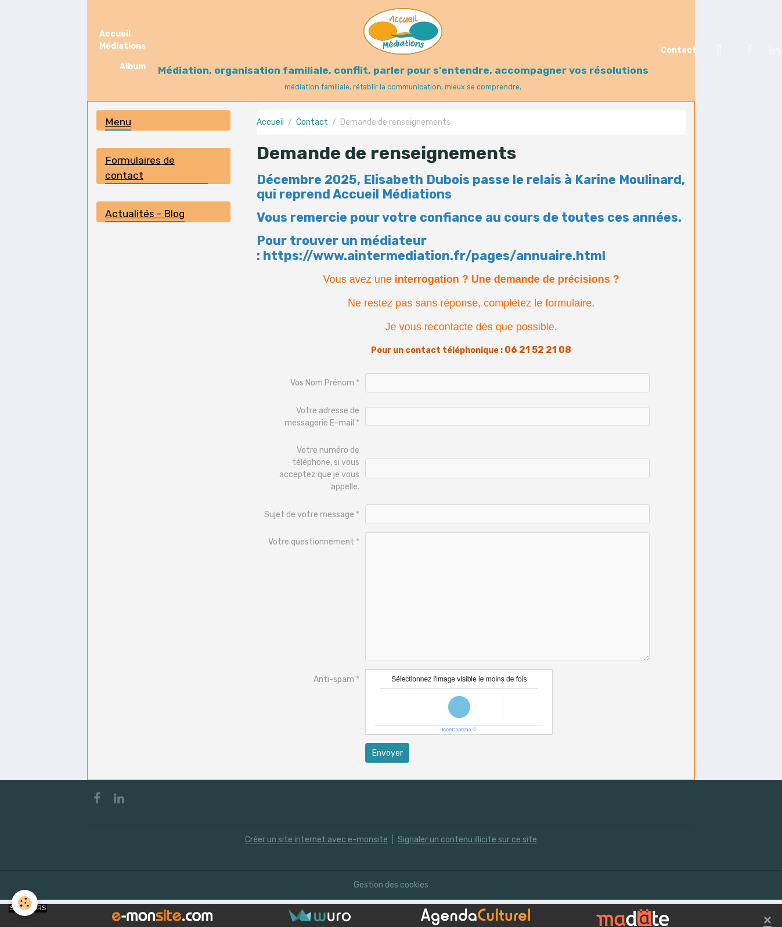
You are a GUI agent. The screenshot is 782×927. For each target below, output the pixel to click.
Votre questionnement (311, 542)
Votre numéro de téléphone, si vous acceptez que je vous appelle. (319, 468)
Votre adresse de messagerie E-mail (322, 417)
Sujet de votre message (309, 515)
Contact (679, 50)
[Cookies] (25, 903)
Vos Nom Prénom (322, 383)
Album (133, 66)
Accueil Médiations (122, 40)
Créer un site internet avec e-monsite (316, 840)
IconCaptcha (456, 730)
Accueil (270, 122)
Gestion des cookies (391, 885)
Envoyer (387, 753)
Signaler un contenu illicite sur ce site (467, 840)
